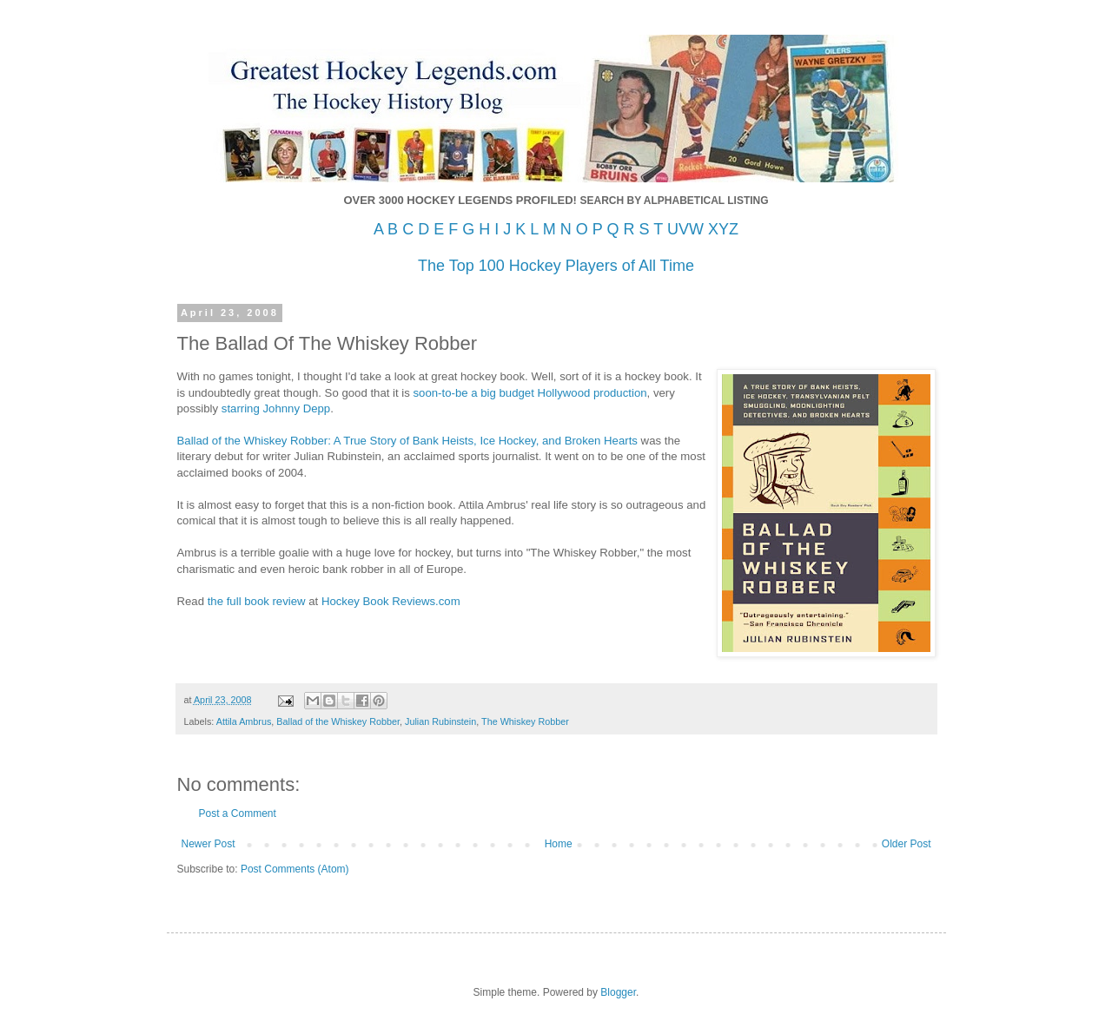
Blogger (618, 992)
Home (559, 844)
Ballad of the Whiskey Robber (338, 721)
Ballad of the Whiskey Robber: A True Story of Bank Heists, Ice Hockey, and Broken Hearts (407, 440)
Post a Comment (237, 813)
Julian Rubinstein (440, 721)
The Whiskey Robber (525, 721)
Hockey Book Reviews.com (390, 601)
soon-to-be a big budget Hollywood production (530, 392)
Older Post (906, 844)
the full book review (257, 601)
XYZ (723, 229)
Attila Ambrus (244, 721)
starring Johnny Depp (276, 408)
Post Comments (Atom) (295, 869)
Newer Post (208, 844)
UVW (685, 229)
